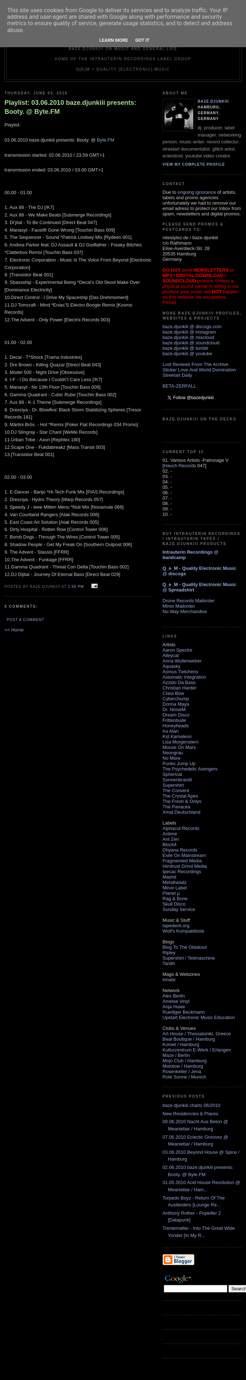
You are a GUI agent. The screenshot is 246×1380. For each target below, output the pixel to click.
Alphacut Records (181, 828)
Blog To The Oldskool (185, 947)
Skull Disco (174, 904)
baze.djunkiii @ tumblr (186, 348)
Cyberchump (176, 698)
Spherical (172, 774)
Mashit (169, 877)
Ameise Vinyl (176, 1001)
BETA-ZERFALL (179, 386)
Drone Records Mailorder (189, 600)
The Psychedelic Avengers (190, 769)
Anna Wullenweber (182, 661)
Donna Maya (176, 704)
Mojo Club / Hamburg (185, 1060)
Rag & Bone (175, 898)
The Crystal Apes (180, 796)
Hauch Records (180, 465)
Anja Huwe (174, 1006)
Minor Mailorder (179, 606)
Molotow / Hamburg (183, 1066)
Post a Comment (26, 620)
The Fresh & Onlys (182, 801)
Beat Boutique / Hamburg (189, 1039)
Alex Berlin (174, 996)
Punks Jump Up (179, 763)
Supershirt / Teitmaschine (189, 958)
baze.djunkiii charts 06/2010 (192, 1105)
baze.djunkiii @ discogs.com (192, 326)
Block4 (170, 844)
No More (172, 758)
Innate (169, 979)
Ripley (169, 952)
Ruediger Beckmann (184, 1012)
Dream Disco (176, 715)
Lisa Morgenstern (181, 742)
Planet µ (171, 893)
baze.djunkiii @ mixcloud (188, 337)
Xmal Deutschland (182, 812)
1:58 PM (76, 587)
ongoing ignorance (196, 192)
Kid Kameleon (177, 736)
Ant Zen (171, 839)
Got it (142, 40)
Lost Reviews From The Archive (195, 364)
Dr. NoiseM (174, 709)
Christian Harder (180, 688)
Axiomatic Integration (184, 677)
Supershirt (173, 785)
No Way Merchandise (185, 611)
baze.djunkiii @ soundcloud (191, 342)
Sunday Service (179, 909)
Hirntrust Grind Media (185, 866)
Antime (170, 833)
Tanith (169, 963)
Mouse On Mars (179, 747)
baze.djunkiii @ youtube (187, 353)
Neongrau (173, 752)
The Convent (176, 790)
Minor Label (175, 887)
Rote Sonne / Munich (184, 1077)
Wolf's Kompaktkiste (183, 931)
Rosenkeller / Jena (182, 1071)
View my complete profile (194, 164)
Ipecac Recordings (182, 871)
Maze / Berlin (176, 1055)
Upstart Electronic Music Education (199, 1017)
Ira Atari (171, 731)
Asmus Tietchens (180, 671)
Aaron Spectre (177, 650)
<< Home (14, 630)
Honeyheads (176, 725)
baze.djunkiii (213, 101)
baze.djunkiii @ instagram (189, 332)
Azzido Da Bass (179, 682)
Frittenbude (174, 720)
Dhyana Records (180, 850)
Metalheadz (175, 882)
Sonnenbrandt (177, 779)
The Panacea (176, 806)
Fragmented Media (182, 860)
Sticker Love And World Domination (199, 369)
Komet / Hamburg (181, 1044)
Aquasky (172, 666)
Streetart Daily (177, 375)
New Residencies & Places (190, 1113)
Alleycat (171, 655)
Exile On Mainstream (184, 855)
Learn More (113, 40)
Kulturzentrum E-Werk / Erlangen (197, 1050)
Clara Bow (173, 693)
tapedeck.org (176, 925)
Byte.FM (105, 140)
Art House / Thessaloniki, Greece (197, 1033)
